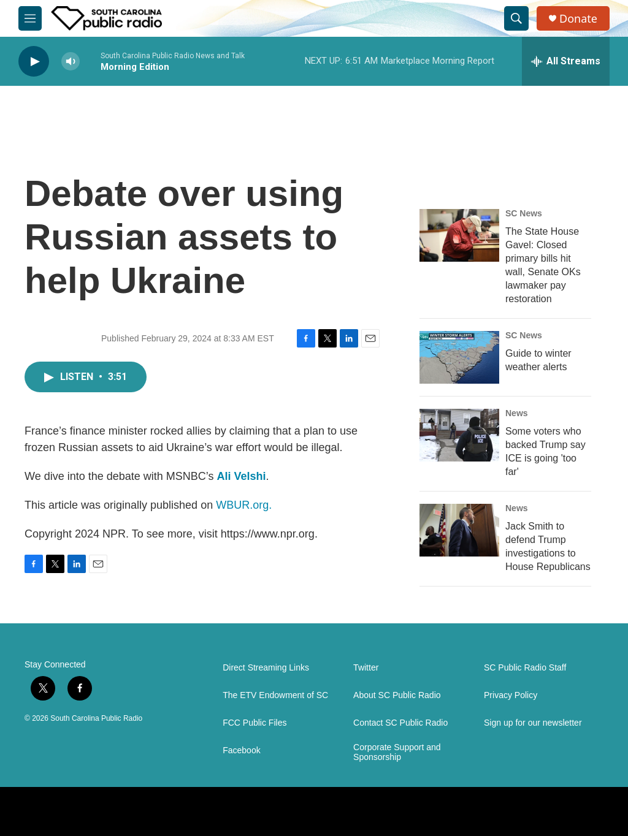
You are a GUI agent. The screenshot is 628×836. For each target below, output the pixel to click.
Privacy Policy (510, 695)
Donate (578, 18)
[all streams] (566, 61)
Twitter (365, 667)
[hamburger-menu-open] (30, 18)
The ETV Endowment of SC (275, 695)
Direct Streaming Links (266, 667)
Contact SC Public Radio (400, 723)
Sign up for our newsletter (533, 723)
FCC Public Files (254, 723)
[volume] (70, 61)
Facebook (241, 750)
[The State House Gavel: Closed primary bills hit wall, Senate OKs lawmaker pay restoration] (459, 235)
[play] (34, 62)
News (516, 413)
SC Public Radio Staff (525, 667)
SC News (523, 213)
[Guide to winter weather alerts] (459, 357)
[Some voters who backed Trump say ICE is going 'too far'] (459, 435)
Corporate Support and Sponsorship (396, 752)
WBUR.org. (244, 505)
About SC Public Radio (396, 695)
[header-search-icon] (516, 18)
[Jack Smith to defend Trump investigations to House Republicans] (459, 530)
